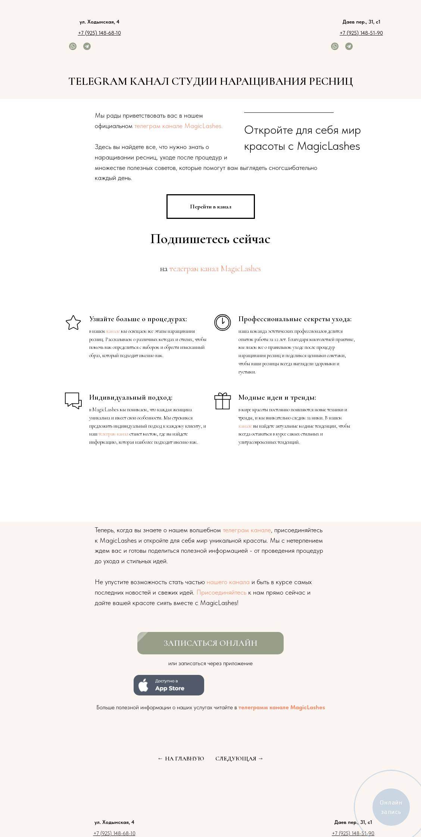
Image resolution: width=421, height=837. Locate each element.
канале (113, 331)
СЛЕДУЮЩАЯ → (239, 758)
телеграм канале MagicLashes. (178, 126)
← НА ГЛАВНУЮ (181, 758)
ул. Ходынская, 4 (99, 22)
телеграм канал (113, 434)
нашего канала (228, 582)
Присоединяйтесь (221, 592)
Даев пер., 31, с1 (361, 22)
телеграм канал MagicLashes (215, 268)
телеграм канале (247, 530)
